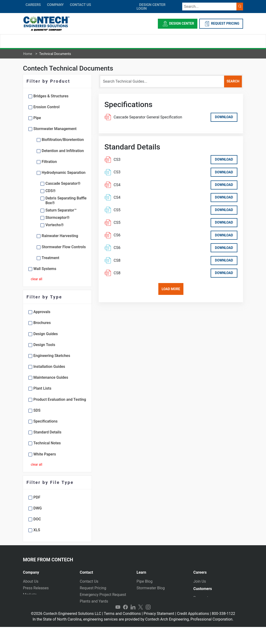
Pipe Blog (144, 581)
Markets (30, 594)
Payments (201, 600)
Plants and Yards (94, 601)
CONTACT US (80, 5)
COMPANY (55, 5)
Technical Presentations (157, 594)
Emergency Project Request (103, 594)
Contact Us (89, 581)
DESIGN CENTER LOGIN (151, 7)
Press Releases (36, 588)
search (232, 81)
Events (28, 608)
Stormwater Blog (151, 588)
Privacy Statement (159, 621)
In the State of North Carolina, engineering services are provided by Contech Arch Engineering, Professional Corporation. (133, 627)
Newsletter (32, 601)
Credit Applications (193, 621)
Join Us (199, 581)
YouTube (117, 615)
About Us (30, 581)
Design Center (177, 24)
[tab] (48, 570)
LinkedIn (133, 615)
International (90, 608)
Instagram (148, 615)
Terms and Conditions (122, 621)
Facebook (125, 615)
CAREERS (33, 5)
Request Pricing (93, 588)
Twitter (140, 615)
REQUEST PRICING (221, 24)
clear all (36, 279)
